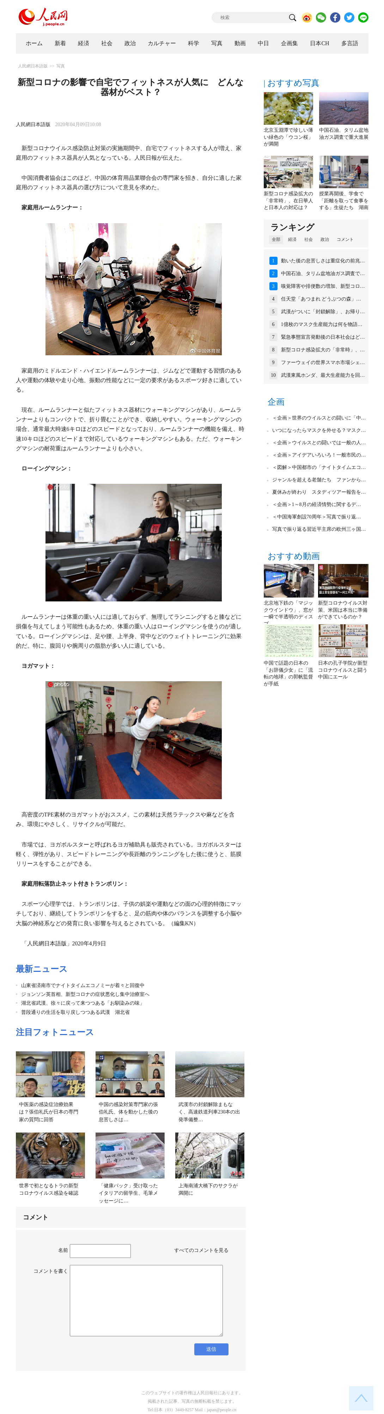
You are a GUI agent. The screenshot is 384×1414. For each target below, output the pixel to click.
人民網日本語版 (33, 66)
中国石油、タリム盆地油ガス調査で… (323, 273)
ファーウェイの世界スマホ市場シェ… (323, 362)
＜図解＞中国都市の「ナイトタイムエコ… (319, 467)
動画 (240, 43)
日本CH (319, 43)
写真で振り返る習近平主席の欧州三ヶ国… (319, 529)
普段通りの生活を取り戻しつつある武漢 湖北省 (75, 1012)
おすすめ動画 (294, 556)
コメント (345, 239)
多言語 (349, 43)
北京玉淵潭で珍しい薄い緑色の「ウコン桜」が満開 (288, 137)
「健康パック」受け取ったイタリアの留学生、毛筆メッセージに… (128, 1193)
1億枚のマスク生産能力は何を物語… (321, 324)
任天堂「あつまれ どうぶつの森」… (321, 299)
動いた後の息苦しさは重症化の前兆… (323, 260)
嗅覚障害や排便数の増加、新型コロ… (323, 286)
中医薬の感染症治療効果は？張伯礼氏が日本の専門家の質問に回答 (48, 1112)
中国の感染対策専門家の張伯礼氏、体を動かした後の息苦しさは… (128, 1112)
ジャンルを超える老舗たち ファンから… (319, 479)
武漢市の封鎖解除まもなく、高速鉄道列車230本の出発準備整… (209, 1112)
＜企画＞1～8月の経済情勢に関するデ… (316, 504)
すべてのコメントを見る (201, 1250)
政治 (130, 43)
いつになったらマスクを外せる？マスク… (319, 430)
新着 (60, 43)
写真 (217, 43)
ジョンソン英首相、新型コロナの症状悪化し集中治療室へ (85, 994)
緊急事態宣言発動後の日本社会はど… (323, 337)
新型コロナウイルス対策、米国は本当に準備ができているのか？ (342, 609)
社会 (106, 43)
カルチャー (162, 43)
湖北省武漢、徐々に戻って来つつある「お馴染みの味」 (83, 1003)
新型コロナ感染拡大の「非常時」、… (323, 349)
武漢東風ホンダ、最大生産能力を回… (323, 375)
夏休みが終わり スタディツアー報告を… (319, 492)
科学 (193, 43)
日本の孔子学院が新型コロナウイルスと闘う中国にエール (342, 669)
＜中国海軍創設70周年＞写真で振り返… (316, 516)
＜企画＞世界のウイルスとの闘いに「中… (319, 418)
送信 (211, 1349)
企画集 (289, 43)
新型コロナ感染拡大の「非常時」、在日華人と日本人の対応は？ (288, 200)
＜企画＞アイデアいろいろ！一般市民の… (319, 455)
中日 (263, 43)
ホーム (34, 43)
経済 (83, 43)
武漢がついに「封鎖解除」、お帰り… (323, 311)
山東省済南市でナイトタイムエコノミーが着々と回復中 (83, 985)
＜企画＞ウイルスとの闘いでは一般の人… (319, 442)
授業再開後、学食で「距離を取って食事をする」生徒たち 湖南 (343, 200)
